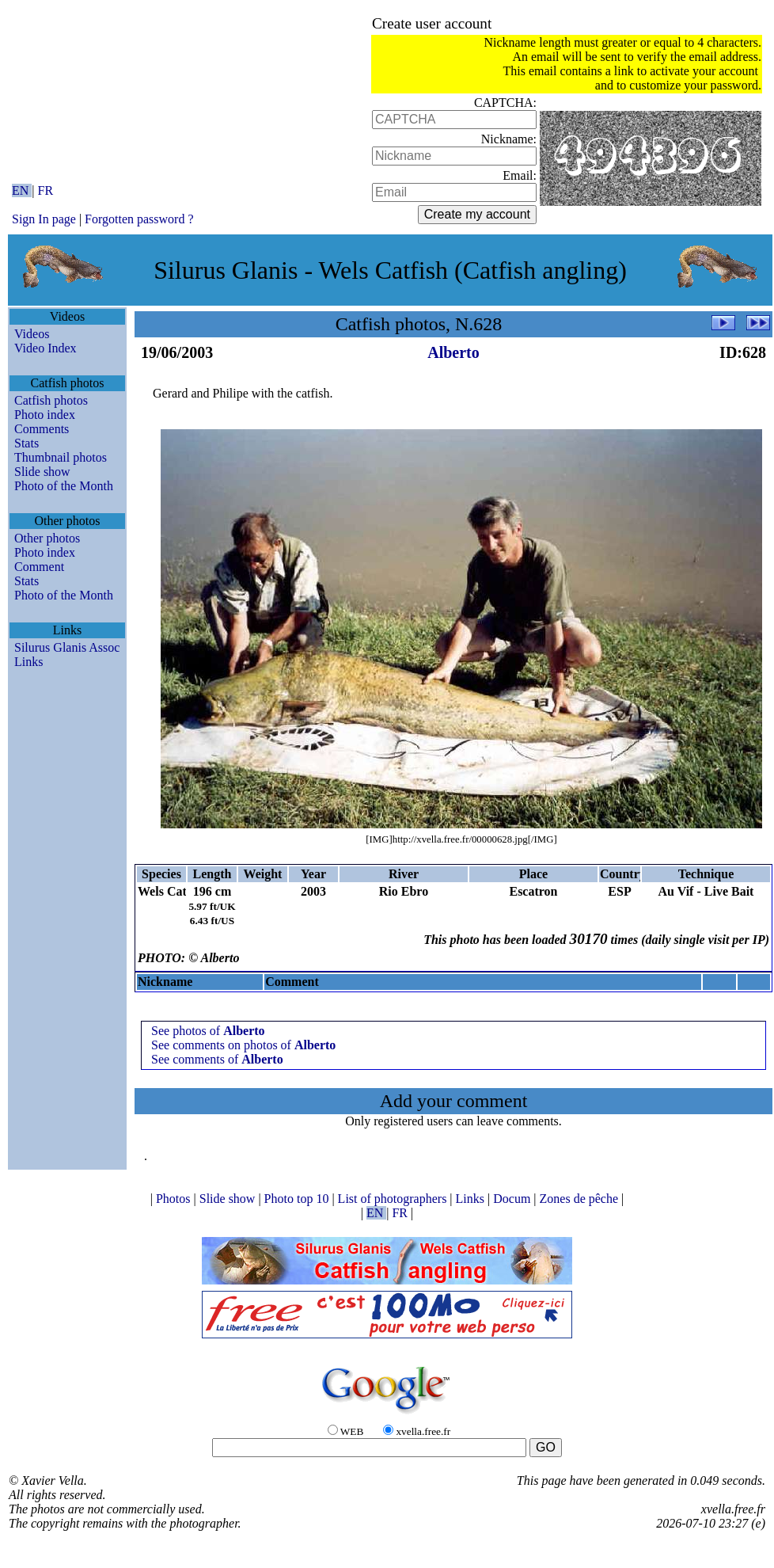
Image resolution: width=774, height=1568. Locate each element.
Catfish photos (51, 400)
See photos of (208, 1030)
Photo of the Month (63, 486)
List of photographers (394, 1198)
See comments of (217, 1059)
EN (22, 190)
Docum (513, 1198)
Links (28, 661)
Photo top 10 (298, 1198)
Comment (39, 566)
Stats (26, 443)
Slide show (42, 471)
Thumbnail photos (60, 457)
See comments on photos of (243, 1045)
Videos (31, 334)
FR (46, 190)
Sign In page (44, 219)
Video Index (45, 348)
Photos (175, 1198)
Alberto (453, 352)
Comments (41, 429)
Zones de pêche (581, 1198)
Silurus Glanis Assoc (67, 647)
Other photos (47, 538)
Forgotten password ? (139, 219)
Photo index (44, 414)
